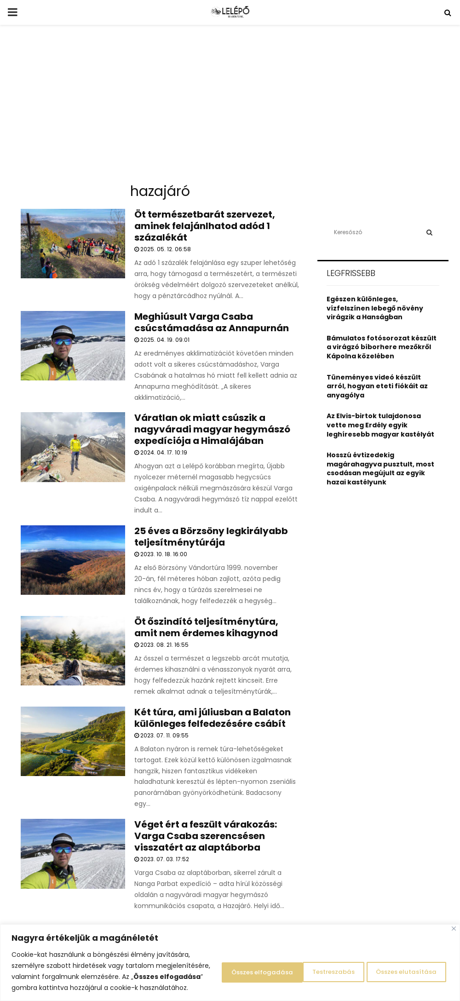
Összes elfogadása (402, 965)
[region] (230, 957)
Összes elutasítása (306, 965)
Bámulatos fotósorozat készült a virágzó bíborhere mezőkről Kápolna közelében (382, 347)
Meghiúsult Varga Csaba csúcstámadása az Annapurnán (211, 322)
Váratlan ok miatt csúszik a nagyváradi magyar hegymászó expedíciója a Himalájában (212, 429)
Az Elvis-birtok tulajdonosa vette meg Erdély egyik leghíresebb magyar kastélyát (380, 424)
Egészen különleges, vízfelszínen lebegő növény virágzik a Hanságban (375, 308)
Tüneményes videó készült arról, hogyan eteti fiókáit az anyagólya (377, 386)
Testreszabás (221, 965)
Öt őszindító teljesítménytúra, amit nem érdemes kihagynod (206, 627)
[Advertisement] (230, 107)
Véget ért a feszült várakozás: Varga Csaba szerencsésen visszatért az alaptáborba (205, 836)
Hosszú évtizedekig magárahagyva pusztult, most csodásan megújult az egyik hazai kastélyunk (380, 468)
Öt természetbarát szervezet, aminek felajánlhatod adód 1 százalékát (204, 226)
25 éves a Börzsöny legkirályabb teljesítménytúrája (211, 536)
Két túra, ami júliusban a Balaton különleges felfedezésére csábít (212, 718)
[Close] (454, 917)
